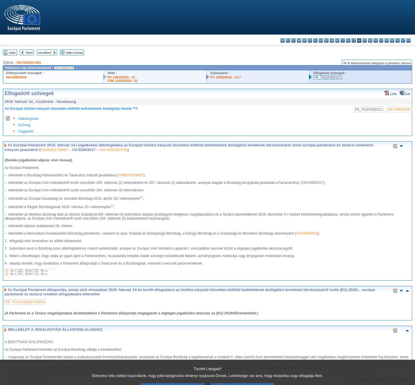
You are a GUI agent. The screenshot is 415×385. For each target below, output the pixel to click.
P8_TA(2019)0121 (327, 77)
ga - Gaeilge (332, 40)
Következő (44, 52)
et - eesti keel (310, 40)
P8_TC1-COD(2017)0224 (25, 302)
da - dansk (299, 40)
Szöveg (24, 125)
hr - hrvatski (337, 40)
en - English (321, 40)
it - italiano (343, 40)
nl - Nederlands (370, 40)
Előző (29, 52)
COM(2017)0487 (54, 150)
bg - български (282, 40)
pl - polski (375, 40)
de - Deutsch (304, 40)
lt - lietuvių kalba (354, 40)
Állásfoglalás (28, 118)
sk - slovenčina (392, 40)
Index (12, 52)
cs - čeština (293, 40)
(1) (6, 270)
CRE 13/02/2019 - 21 (122, 80)
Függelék (25, 131)
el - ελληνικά (315, 40)
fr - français (326, 40)
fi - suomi (403, 40)
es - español (288, 40)
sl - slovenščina (397, 40)
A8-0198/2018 (16, 77)
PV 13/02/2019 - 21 (121, 77)
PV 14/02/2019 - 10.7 (225, 77)
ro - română (386, 40)
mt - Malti (365, 40)
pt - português (381, 40)
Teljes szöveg (74, 52)
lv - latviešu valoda (348, 40)
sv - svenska (408, 40)
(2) (6, 273)
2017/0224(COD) (28, 62)
